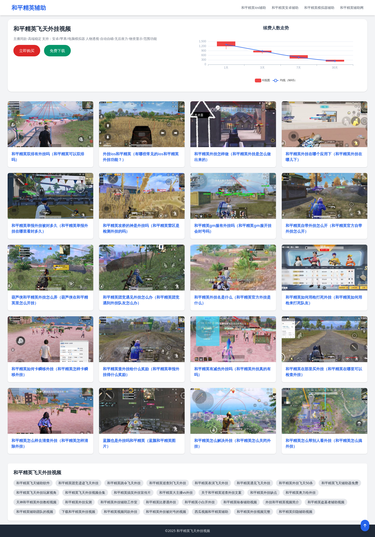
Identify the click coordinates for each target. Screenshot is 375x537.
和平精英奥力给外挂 (301, 492)
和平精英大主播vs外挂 (176, 492)
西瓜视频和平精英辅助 (211, 511)
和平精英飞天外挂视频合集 (85, 492)
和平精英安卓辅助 (285, 7)
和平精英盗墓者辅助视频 (326, 502)
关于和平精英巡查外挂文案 (221, 492)
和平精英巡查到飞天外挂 (167, 483)
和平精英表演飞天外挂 (211, 483)
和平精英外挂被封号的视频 (166, 511)
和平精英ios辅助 (253, 7)
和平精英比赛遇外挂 (161, 502)
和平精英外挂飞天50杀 (296, 483)
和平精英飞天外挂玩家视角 (36, 492)
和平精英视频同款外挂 (120, 511)
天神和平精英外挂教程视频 (36, 502)
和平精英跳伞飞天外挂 (124, 483)
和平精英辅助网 (352, 7)
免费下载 (57, 50)
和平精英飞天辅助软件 (33, 483)
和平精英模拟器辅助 (319, 7)
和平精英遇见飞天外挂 (253, 483)
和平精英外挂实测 (78, 502)
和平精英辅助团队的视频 (34, 511)
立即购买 (26, 50)
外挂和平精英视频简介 (282, 502)
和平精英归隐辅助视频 (295, 511)
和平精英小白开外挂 (200, 502)
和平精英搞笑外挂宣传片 (132, 492)
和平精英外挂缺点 (263, 492)
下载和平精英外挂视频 (78, 511)
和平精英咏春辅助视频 (240, 502)
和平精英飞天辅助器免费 (339, 483)
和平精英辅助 (28, 7)
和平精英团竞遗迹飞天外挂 (78, 483)
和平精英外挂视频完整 (253, 511)
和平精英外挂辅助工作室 (118, 502)
